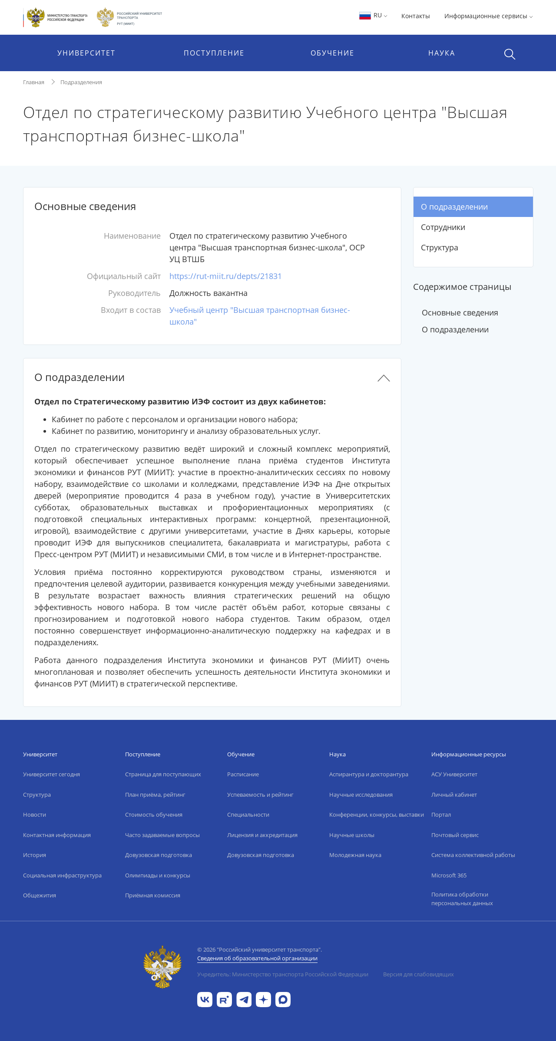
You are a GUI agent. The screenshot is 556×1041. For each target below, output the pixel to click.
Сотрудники (443, 227)
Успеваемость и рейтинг (260, 794)
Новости (34, 814)
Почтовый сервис (455, 835)
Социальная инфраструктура (62, 875)
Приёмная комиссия (152, 895)
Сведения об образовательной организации (257, 958)
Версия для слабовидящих (418, 974)
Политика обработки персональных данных (462, 898)
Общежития (39, 895)
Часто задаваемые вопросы (162, 835)
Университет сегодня (51, 774)
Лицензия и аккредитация (262, 835)
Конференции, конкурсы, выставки (376, 814)
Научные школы (351, 835)
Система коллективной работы (473, 855)
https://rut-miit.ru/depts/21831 (225, 276)
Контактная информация (57, 835)
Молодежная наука (355, 855)
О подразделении (454, 206)
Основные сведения (460, 312)
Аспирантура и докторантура (368, 774)
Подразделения (81, 82)
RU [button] (372, 15)
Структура (439, 247)
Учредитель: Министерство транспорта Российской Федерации (282, 974)
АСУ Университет (454, 774)
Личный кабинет (454, 794)
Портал (441, 814)
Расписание (243, 774)
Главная (33, 82)
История (34, 855)
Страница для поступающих (163, 774)
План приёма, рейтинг (155, 794)
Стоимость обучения (153, 814)
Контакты (415, 16)
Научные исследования (361, 794)
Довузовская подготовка (158, 855)
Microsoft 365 (449, 875)
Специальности (248, 814)
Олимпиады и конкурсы (157, 875)
